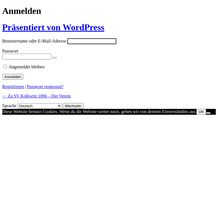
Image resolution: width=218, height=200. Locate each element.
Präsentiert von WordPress (53, 27)
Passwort (10, 51)
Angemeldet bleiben (26, 66)
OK (201, 112)
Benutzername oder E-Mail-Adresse (34, 41)
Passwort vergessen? (45, 86)
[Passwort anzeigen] (54, 58)
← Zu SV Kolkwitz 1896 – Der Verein (36, 96)
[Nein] (208, 113)
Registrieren (13, 86)
